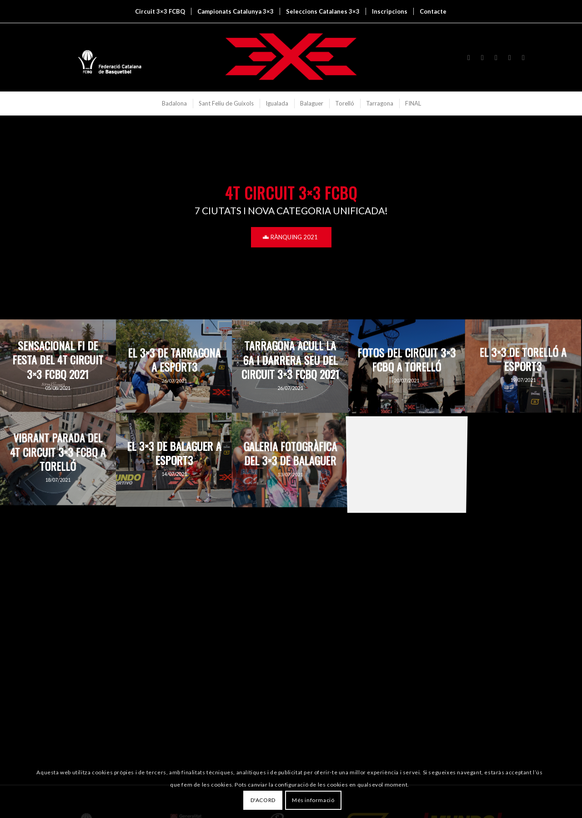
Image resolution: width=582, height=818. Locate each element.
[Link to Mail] (523, 57)
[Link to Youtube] (496, 57)
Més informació (313, 800)
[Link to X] (482, 57)
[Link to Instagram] (469, 57)
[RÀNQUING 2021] (291, 237)
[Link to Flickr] (510, 57)
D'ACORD (263, 800)
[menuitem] (160, 11)
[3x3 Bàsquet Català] (291, 57)
